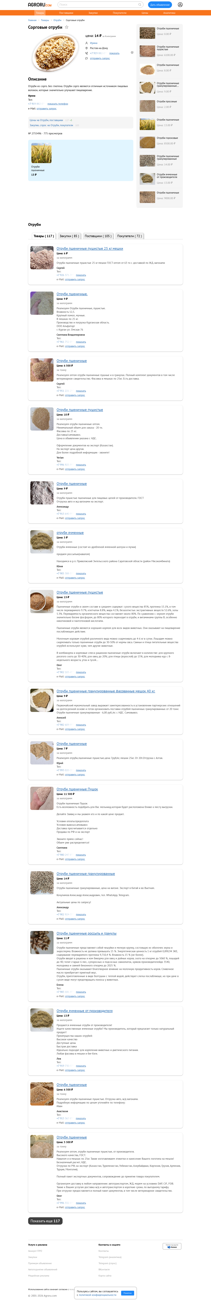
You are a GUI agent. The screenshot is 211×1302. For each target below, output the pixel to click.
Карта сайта (105, 1275)
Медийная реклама (38, 1275)
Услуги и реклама (37, 1244)
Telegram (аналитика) (110, 1257)
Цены (145, 13)
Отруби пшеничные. (72, 294)
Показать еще (45, 1220)
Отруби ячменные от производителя (167, 176)
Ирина (93, 43)
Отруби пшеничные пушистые (168, 48)
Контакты (104, 1250)
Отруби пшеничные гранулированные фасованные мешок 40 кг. (168, 87)
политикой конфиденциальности (97, 1295)
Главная (32, 20)
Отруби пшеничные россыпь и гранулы (86, 933)
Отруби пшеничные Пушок (77, 789)
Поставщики (66, 13)
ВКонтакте (104, 1269)
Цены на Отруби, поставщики (46, 120)
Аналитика (169, 13)
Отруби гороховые (167, 138)
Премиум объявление (40, 1263)
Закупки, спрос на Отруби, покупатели (51, 125)
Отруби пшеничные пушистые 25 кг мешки (90, 248)
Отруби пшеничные (38, 168)
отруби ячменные (70, 532)
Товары (40, 13)
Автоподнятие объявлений (42, 1269)
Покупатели (119, 13)
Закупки (93, 13)
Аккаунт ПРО (35, 1250)
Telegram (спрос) (107, 1263)
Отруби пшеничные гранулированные (168, 157)
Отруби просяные (167, 101)
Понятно (128, 1293)
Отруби (57, 20)
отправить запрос (100, 58)
